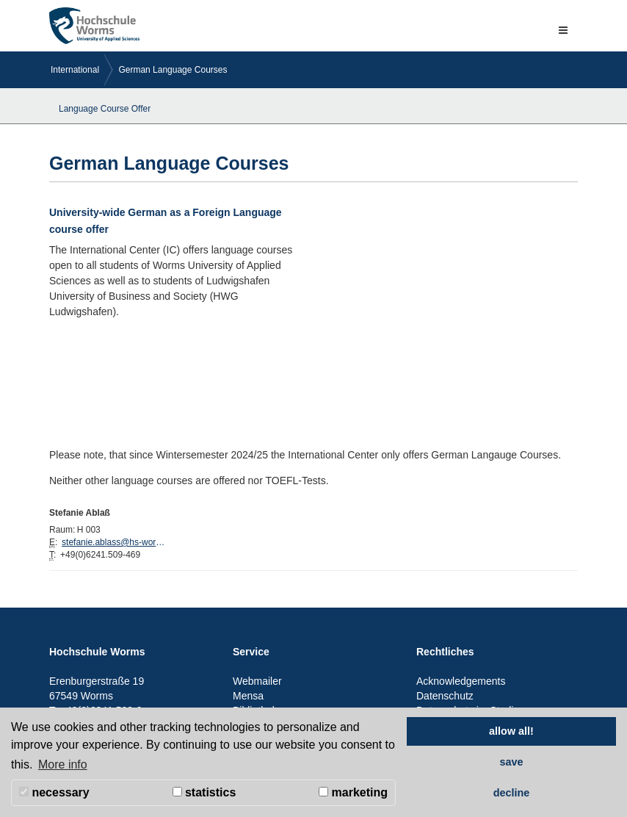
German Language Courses (172, 70)
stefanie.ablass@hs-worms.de (117, 542)
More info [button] (62, 764)
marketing (353, 792)
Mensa (248, 696)
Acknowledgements (460, 681)
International (75, 70)
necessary (54, 792)
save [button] (511, 762)
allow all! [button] (511, 731)
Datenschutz (445, 696)
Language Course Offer (105, 109)
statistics (204, 792)
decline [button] (511, 793)
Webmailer (257, 681)
